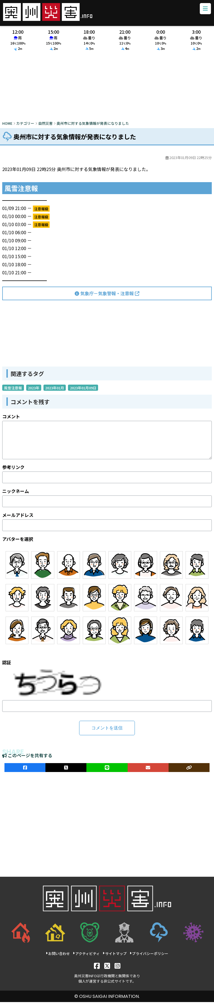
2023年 (33, 389)
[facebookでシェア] (24, 769)
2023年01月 (54, 389)
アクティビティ (86, 955)
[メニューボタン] (204, 9)
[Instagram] (117, 967)
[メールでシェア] (148, 769)
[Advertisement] (107, 89)
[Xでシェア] (65, 769)
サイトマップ (115, 955)
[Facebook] (97, 967)
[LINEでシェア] (106, 769)
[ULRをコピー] (189, 769)
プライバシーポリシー (149, 955)
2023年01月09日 (83, 389)
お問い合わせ (58, 955)
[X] (107, 967)
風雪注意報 (13, 389)
